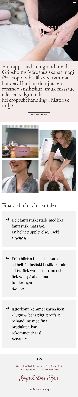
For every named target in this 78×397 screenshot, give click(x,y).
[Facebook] (37, 359)
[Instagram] (41, 359)
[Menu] (74, 2)
